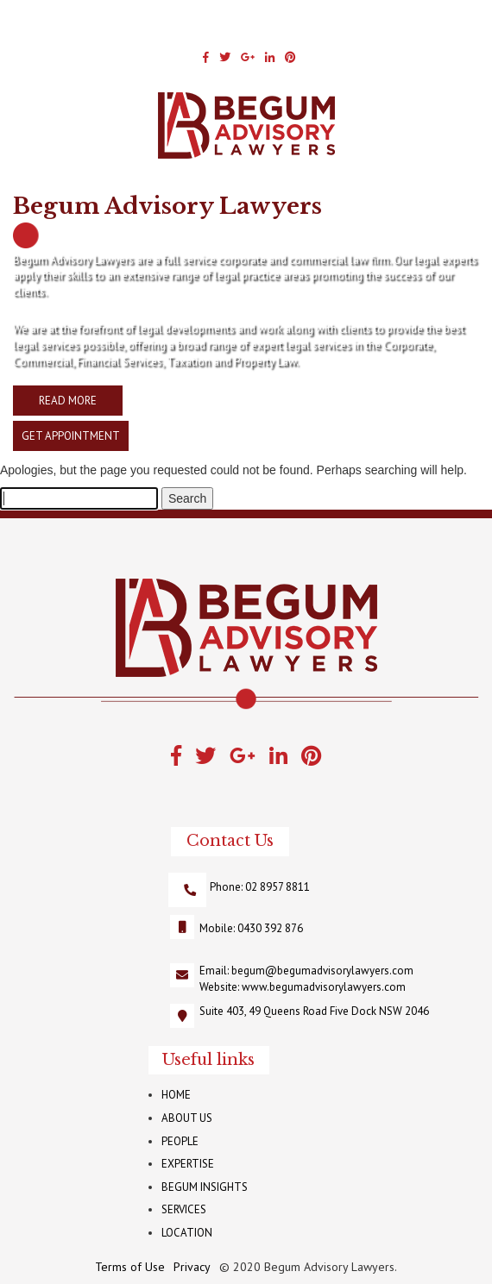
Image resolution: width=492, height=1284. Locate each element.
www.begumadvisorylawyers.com (324, 987)
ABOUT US (186, 1118)
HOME (176, 1094)
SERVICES (183, 1209)
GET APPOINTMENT (71, 436)
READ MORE (68, 400)
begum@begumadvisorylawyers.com (322, 970)
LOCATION (186, 1232)
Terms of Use (130, 1267)
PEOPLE (180, 1141)
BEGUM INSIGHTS (204, 1187)
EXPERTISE (187, 1163)
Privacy (192, 1267)
